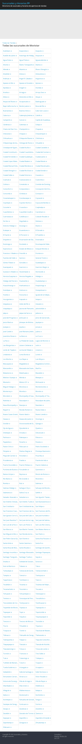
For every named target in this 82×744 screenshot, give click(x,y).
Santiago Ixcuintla (9, 552)
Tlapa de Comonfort (43, 640)
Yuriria (38, 704)
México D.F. (23, 382)
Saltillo (38, 493)
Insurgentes (7, 299)
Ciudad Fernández (9, 157)
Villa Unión (23, 686)
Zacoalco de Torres (26, 713)
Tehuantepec (24, 594)
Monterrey (7, 391)
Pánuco (38, 437)
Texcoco (6, 621)
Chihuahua (7, 138)
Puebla (21, 460)
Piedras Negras (25, 451)
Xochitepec (7, 700)
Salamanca (7, 493)
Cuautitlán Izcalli (25, 212)
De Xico (5, 221)
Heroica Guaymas (9, 276)
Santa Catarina (24, 543)
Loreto (38, 354)
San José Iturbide (42, 516)
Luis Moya (39, 359)
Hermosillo (39, 272)
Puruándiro (23, 470)
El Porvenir (23, 235)
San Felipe (39, 506)
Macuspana (7, 364)
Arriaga (22, 92)
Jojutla (21, 327)
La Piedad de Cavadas (27, 341)
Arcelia (5, 92)
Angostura (39, 79)
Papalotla (6, 442)
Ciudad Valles (8, 175)
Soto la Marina (8, 566)
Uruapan (39, 667)
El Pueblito (39, 235)
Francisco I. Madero (10, 253)
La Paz (5, 341)
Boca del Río (40, 106)
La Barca (22, 336)
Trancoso (22, 654)
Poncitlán (22, 456)
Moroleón (6, 396)
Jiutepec (6, 327)
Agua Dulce (7, 60)
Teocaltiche (40, 598)
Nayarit (5, 410)
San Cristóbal (8, 506)
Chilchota (39, 138)
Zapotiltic (22, 718)
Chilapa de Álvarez (26, 138)
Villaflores (39, 686)
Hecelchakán (23, 272)
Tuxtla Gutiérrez (9, 667)
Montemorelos (41, 387)
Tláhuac (6, 635)
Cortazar (39, 194)
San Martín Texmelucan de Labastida (32, 529)
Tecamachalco (8, 589)
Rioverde (39, 479)
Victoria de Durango (10, 681)
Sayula (38, 557)
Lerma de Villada (25, 350)
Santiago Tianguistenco (11, 557)
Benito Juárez (24, 106)
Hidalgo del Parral (9, 281)
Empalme (6, 240)
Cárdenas (6, 125)
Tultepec (39, 658)
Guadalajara (40, 263)
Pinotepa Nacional (42, 451)
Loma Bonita (24, 354)
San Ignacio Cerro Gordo (12, 516)
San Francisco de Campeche (29, 511)
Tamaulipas (7, 571)
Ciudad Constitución (10, 152)
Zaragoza (22, 723)
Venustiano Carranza (10, 677)
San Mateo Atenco (42, 529)
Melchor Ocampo (9, 377)
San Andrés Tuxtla (26, 502)
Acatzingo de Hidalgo (27, 56)
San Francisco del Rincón (44, 511)
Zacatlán (6, 713)
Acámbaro (6, 51)
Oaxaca (5, 419)
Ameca (21, 74)
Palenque (22, 437)
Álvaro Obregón (41, 69)
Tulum (21, 663)
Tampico (6, 575)
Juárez (38, 331)
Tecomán (22, 589)
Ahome (5, 65)
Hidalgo (38, 276)
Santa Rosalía (24, 548)
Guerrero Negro (41, 267)
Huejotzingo (40, 285)
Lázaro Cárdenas (25, 345)
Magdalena (23, 364)
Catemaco (22, 125)
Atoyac (38, 97)
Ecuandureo (23, 230)
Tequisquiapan (41, 617)
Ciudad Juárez (40, 157)
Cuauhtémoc (7, 212)
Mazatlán (39, 373)
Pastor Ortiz (7, 447)
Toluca (21, 649)
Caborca (6, 115)
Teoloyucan (23, 603)
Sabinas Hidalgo (9, 488)
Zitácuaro (6, 727)
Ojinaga (38, 424)
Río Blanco (7, 479)
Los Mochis (7, 359)
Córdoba (22, 194)
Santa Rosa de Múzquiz (11, 548)
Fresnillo (22, 253)
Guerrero (22, 267)
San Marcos (7, 529)
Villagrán (6, 690)
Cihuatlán (39, 143)
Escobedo (22, 244)
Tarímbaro (23, 580)
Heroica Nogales (25, 276)
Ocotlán (6, 424)
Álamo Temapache (26, 65)
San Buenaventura (42, 502)
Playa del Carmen (9, 456)
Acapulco (39, 51)
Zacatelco (39, 709)
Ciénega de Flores (25, 143)
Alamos (38, 65)
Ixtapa (38, 299)
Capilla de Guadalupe (43, 120)
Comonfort (7, 189)
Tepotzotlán (40, 612)
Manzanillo (7, 368)
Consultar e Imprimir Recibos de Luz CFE (60, 736)
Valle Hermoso (41, 672)
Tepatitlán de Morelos (11, 608)
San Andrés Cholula (10, 502)
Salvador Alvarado (9, 497)
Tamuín (22, 575)
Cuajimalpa (40, 207)
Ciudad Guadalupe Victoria (28, 157)
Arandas (39, 88)
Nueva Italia (40, 410)
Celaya (38, 125)
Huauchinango (8, 285)
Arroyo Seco (40, 92)
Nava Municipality (9, 405)
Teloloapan (40, 594)
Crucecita (22, 207)
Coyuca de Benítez (42, 203)
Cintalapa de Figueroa (11, 148)
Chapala (38, 129)
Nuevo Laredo (41, 414)
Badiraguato (40, 102)
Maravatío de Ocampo (27, 368)
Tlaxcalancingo (8, 649)
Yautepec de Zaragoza (11, 704)
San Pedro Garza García (11, 539)
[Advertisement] (41, 24)
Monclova (22, 387)
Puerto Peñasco (25, 465)
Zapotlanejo (7, 723)
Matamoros (7, 373)
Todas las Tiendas (9, 43)
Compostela (23, 189)
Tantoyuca (39, 575)
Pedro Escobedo (41, 447)
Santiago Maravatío (26, 552)
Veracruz (22, 677)
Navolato (39, 405)
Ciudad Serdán (41, 171)
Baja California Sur (10, 106)
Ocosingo (39, 419)
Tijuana (38, 626)
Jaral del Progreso (9, 318)
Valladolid (6, 672)
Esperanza (7, 249)
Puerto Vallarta (41, 465)
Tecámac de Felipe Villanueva (46, 585)
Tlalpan (22, 640)
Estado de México (25, 249)
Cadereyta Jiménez (26, 115)
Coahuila (6, 180)
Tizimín (22, 631)
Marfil (38, 368)
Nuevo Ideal (23, 414)
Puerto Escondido (9, 465)
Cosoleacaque (24, 198)
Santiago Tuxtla (25, 557)
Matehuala (23, 373)
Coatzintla (39, 180)
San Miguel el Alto (9, 534)
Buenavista (7, 111)
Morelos (39, 391)
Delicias (38, 221)
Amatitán (6, 74)
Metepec (39, 377)
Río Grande (23, 479)
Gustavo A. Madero (10, 272)
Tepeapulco (40, 608)
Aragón (22, 88)
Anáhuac (6, 79)
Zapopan (6, 718)
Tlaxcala (22, 644)
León (37, 345)
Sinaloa (5, 562)
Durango (22, 226)
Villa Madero (7, 686)
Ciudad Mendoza (25, 166)
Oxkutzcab (39, 433)
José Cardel (7, 331)
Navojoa (22, 405)
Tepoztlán (7, 617)
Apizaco (38, 83)
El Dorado (39, 230)
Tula (4, 658)
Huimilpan (7, 290)
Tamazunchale (41, 571)
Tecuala (38, 589)
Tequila (22, 617)
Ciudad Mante (41, 161)
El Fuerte (6, 235)
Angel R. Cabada (25, 79)
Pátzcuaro (23, 447)
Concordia (6, 194)
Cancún (22, 120)
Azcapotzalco (24, 102)
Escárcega (6, 244)
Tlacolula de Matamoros (44, 631)
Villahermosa (24, 690)
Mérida (21, 377)
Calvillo (38, 115)
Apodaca (6, 88)
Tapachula (7, 580)
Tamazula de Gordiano (27, 571)
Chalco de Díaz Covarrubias (13, 129)
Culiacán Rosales (42, 217)
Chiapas (22, 134)
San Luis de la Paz (9, 525)
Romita (5, 483)
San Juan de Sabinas (43, 520)
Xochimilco (39, 695)
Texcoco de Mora (25, 621)
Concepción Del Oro (43, 189)
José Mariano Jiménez (27, 331)
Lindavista (6, 354)
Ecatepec (6, 230)
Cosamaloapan (8, 198)
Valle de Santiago (25, 672)
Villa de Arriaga (24, 681)
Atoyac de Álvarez (9, 102)
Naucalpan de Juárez (43, 401)
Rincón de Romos (42, 474)
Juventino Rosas (9, 336)
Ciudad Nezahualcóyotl (44, 166)
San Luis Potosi (24, 525)
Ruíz (20, 483)
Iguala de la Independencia (45, 295)
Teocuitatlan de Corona (11, 603)
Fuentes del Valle (9, 258)
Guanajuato (7, 267)
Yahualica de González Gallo (29, 700)
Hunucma (22, 295)
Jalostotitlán (40, 308)
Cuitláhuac (23, 217)
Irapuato (22, 299)
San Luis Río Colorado (43, 525)
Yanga (38, 700)
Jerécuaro (22, 318)
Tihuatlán (22, 626)
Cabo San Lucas (41, 111)
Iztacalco (39, 304)
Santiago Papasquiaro (44, 552)
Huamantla (23, 281)
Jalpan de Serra (24, 313)
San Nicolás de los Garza (28, 534)
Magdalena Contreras (43, 364)
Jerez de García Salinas (44, 318)
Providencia (7, 460)
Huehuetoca (23, 285)
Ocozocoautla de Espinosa (28, 424)
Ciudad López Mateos (11, 161)
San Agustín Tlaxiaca (43, 497)
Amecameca (40, 74)
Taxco (38, 580)
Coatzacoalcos (24, 180)
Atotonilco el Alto (25, 97)
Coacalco (39, 175)
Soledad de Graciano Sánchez (29, 562)
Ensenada (39, 240)
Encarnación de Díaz (26, 240)
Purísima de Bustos (10, 470)
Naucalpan (23, 401)
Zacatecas (22, 709)
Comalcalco (23, 184)
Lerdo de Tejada (9, 350)
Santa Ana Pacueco (42, 539)
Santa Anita (7, 543)
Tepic (21, 612)
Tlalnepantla (7, 640)
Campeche (7, 120)
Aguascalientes (41, 60)
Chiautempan (40, 134)
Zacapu (5, 709)
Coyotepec (7, 203)
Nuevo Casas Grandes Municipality (15, 414)
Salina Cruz (23, 493)
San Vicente (23, 539)
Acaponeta (23, 51)
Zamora (38, 713)
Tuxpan (38, 663)
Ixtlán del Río (24, 304)
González (22, 263)
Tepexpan (6, 612)
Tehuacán (6, 594)
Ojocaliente (23, 428)
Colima (5, 184)
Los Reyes (23, 359)
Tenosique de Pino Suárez (28, 598)
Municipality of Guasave (28, 396)
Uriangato (23, 667)
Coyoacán (39, 198)
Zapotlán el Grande (42, 718)
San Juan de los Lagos (27, 520)
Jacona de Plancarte (26, 308)
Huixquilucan (40, 290)
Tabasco (22, 566)
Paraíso (38, 442)
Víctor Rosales (41, 677)
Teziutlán (39, 621)
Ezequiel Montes (42, 249)
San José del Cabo (25, 516)
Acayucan (39, 56)
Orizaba (22, 433)
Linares (38, 350)
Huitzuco (22, 290)
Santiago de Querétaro (44, 548)
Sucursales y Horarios (14, 3)
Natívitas (6, 401)
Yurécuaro (23, 704)
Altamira (22, 69)
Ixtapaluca (7, 304)
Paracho (22, 442)
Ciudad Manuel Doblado (11, 166)
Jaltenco (38, 313)
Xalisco (5, 695)
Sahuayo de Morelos (43, 488)
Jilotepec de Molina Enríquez (29, 322)
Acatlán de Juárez (9, 56)
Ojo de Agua (7, 428)
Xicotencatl (23, 695)
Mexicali (6, 382)
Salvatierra (23, 497)
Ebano (38, 226)
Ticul (5, 626)
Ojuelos (38, 428)
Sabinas (38, 483)
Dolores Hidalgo (9, 226)
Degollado (23, 221)
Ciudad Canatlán (41, 148)
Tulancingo (23, 658)
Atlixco (5, 97)
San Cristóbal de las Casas (28, 506)
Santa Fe (39, 543)
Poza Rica (39, 456)
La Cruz (38, 336)
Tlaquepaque (8, 644)
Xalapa (38, 690)
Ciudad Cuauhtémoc (26, 152)
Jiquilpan (39, 322)
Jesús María (7, 322)
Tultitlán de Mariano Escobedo (14, 663)
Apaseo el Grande (25, 83)
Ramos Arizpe (8, 474)
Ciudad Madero (24, 161)
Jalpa (5, 313)
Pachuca (6, 437)
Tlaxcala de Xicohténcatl (44, 644)
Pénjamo (6, 451)
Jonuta (38, 327)
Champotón (23, 129)
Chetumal (6, 134)
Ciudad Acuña (24, 148)
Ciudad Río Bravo (25, 171)
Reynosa (22, 474)
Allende (5, 69)
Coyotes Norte (24, 203)
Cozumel (6, 207)
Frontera (39, 253)
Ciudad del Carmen (42, 152)
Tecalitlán (6, 585)
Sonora (38, 562)
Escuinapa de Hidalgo (43, 244)
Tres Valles (40, 654)
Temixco (6, 598)
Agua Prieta (23, 60)
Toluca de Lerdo (41, 649)
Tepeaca (22, 608)
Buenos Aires (24, 111)
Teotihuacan (40, 603)
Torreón (6, 654)
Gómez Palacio (8, 263)
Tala (37, 566)
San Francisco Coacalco (11, 511)
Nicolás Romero (25, 410)
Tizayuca (6, 631)
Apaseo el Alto (8, 83)
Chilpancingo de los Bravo (12, 143)
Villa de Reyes (40, 681)
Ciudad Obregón (9, 171)
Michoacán (39, 382)
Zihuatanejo (40, 723)
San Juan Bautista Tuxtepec (13, 520)
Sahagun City (24, 488)
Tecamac (22, 585)
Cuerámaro (40, 212)
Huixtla (5, 295)
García (21, 258)
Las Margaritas (8, 345)
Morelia (22, 391)
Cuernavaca (7, 217)
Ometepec (6, 433)
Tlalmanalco (40, 635)
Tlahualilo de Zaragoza (27, 635)
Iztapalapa (7, 308)
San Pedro (39, 534)
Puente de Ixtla (41, 460)
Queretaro (39, 470)
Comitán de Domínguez (44, 184)
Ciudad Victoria (24, 175)
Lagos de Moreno (42, 341)
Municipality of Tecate (44, 396)
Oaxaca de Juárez (25, 419)
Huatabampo (40, 281)
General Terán (41, 258)
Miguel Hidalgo (8, 387)
